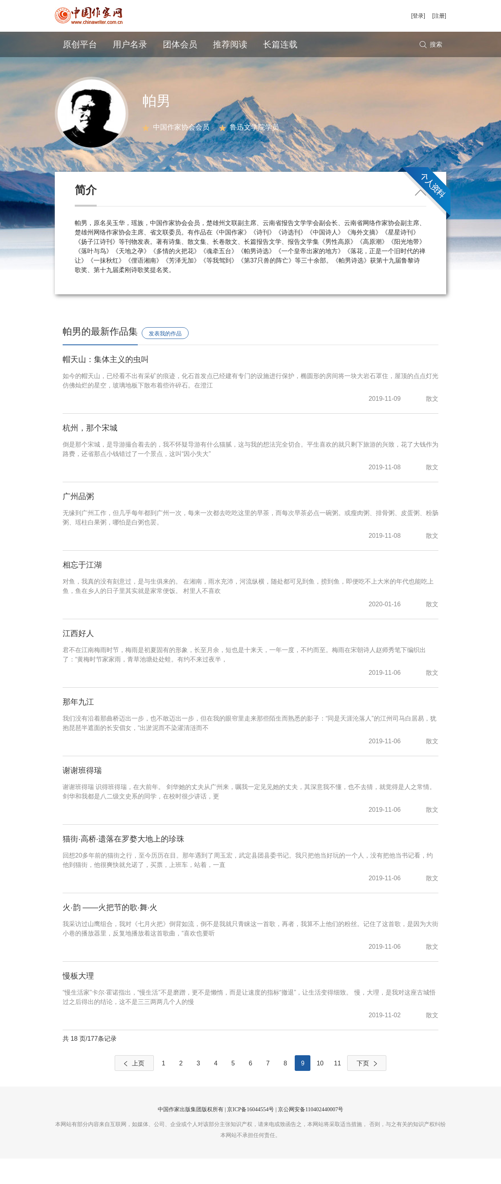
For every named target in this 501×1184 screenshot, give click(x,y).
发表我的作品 (165, 359)
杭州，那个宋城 (90, 453)
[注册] (439, 16)
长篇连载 (280, 44)
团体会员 (180, 44)
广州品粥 (78, 521)
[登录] (418, 16)
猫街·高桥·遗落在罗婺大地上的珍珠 (123, 864)
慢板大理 (78, 1001)
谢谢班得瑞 (82, 795)
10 (320, 1088)
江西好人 (78, 658)
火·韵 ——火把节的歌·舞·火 (110, 932)
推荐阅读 (230, 44)
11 (337, 1088)
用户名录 (130, 44)
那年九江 (78, 727)
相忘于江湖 (82, 590)
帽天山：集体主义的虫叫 (106, 384)
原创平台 (80, 44)
